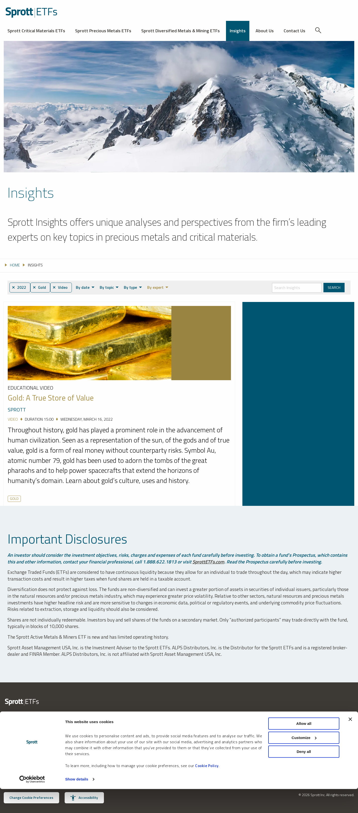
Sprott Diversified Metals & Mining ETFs (180, 30)
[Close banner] (350, 743)
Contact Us (294, 30)
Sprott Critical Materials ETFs (36, 30)
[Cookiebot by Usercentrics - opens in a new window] (32, 803)
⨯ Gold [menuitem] (40, 288)
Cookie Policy (207, 789)
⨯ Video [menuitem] (62, 288)
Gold (14, 498)
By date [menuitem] (85, 287)
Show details (76, 803)
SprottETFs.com (208, 561)
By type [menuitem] (132, 287)
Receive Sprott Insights (201, 734)
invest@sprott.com (79, 734)
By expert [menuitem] (157, 287)
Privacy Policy (252, 725)
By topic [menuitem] (109, 287)
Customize (304, 762)
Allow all (304, 747)
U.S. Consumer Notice (259, 733)
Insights (238, 30)
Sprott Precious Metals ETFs (103, 30)
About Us (265, 30)
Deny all (304, 776)
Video (13, 419)
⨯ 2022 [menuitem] (19, 288)
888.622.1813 (14, 734)
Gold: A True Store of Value (51, 398)
